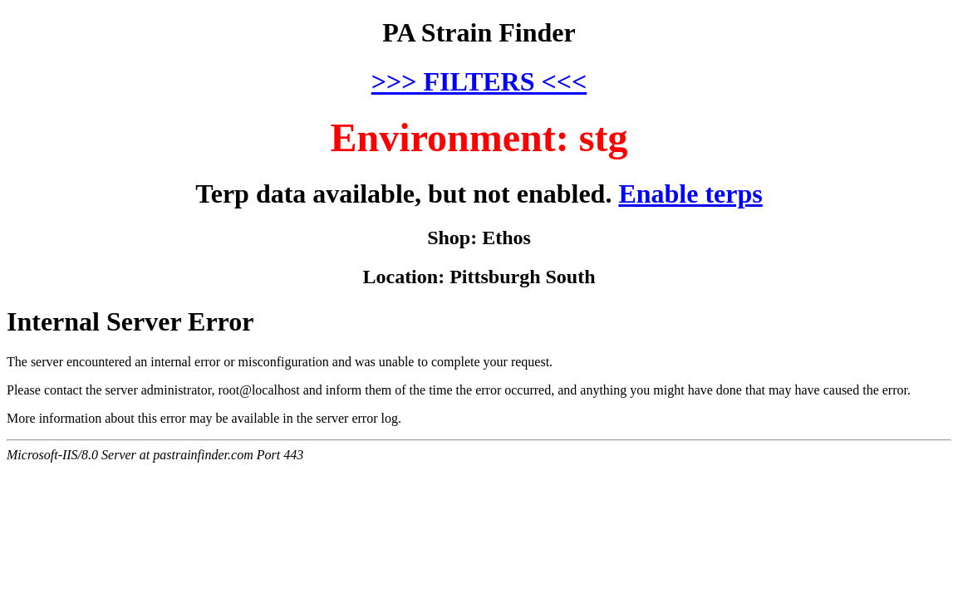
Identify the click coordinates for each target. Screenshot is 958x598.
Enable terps (690, 193)
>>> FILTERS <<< (479, 81)
